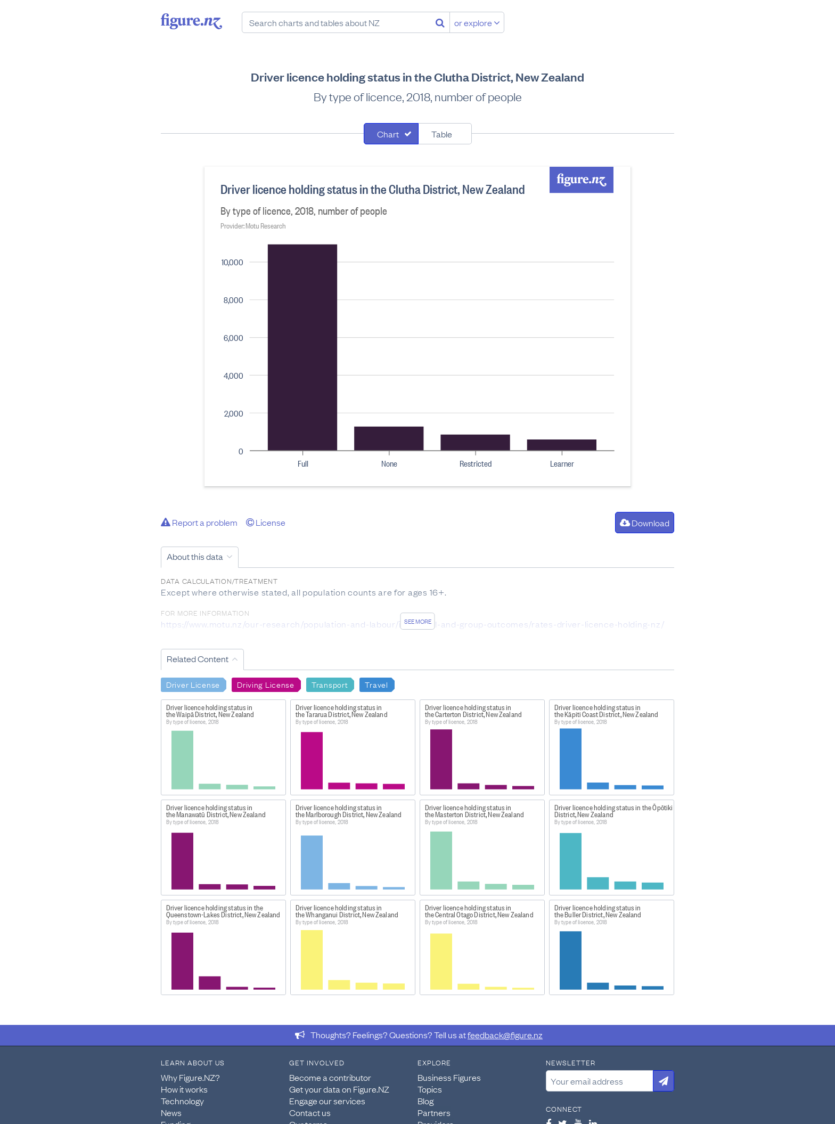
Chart (388, 134)
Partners (434, 1112)
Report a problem (199, 522)
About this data (195, 556)
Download (644, 522)
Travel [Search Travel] (376, 684)
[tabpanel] (417, 326)
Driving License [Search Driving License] (265, 684)
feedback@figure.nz (505, 1034)
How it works (184, 1089)
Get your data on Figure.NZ (339, 1089)
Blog (425, 1100)
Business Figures (449, 1077)
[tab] (391, 133)
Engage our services (327, 1100)
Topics (430, 1089)
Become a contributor (330, 1077)
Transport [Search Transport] (330, 684)
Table (441, 134)
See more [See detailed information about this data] (417, 621)
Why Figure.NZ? (190, 1077)
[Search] (440, 22)
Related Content (197, 658)
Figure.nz (191, 21)
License (265, 522)
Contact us (310, 1112)
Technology (182, 1100)
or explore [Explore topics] (477, 22)
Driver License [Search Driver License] (193, 684)
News (171, 1112)
